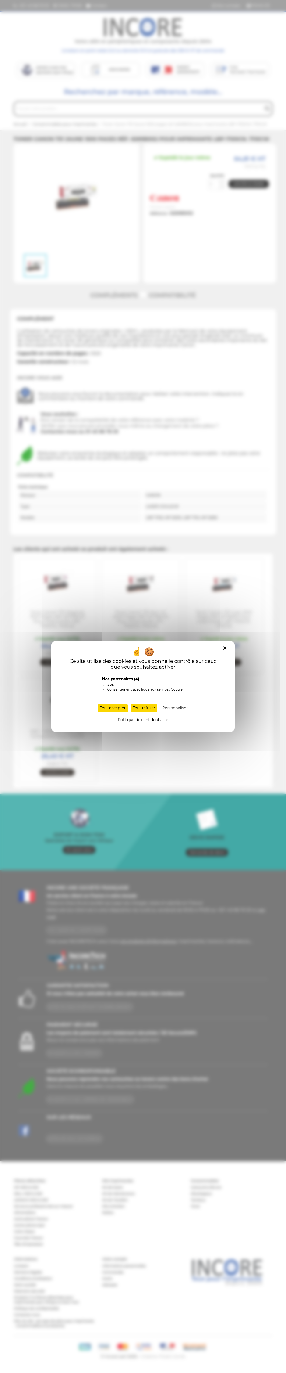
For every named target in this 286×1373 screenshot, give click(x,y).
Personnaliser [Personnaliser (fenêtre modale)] (175, 708)
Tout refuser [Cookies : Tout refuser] (144, 708)
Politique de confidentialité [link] (143, 719)
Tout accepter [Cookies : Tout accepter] (113, 708)
